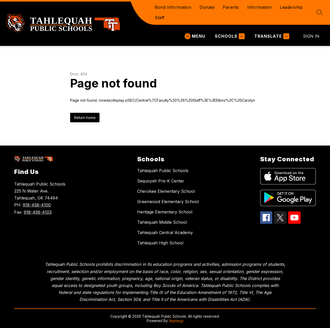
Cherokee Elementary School (166, 191)
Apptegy (176, 320)
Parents (231, 7)
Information (259, 7)
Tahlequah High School (160, 242)
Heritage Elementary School (164, 211)
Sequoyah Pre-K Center (160, 180)
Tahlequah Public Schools (162, 170)
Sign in (311, 36)
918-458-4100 (37, 204)
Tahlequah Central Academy (165, 232)
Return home (85, 117)
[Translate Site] (271, 36)
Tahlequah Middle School (162, 222)
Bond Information (173, 7)
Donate (207, 7)
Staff (160, 17)
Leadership (291, 7)
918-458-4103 (38, 212)
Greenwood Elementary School (168, 201)
